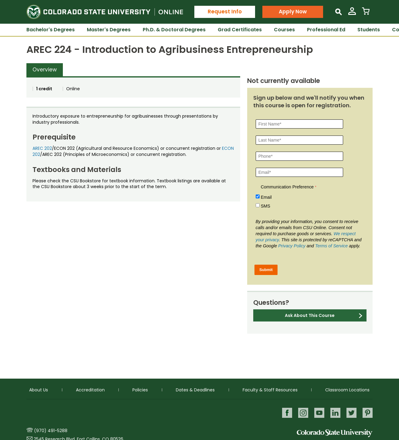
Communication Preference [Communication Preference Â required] (287, 186)
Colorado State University (335, 433)
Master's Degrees (109, 29)
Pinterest (368, 412)
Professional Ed (326, 29)
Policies (140, 390)
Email (266, 197)
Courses (284, 29)
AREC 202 (42, 148)
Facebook (286, 412)
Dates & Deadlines (195, 390)
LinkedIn (335, 412)
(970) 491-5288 (50, 431)
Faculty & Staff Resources (270, 390)
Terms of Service (331, 245)
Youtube (318, 412)
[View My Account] (352, 13)
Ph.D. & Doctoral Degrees (174, 29)
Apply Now (293, 11)
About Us (38, 390)
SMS (265, 206)
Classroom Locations (347, 390)
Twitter (351, 412)
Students (368, 29)
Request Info (225, 11)
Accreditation (90, 390)
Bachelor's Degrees (50, 29)
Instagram (302, 412)
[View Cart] (366, 13)
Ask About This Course (310, 315)
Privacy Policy (291, 245)
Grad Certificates (240, 29)
